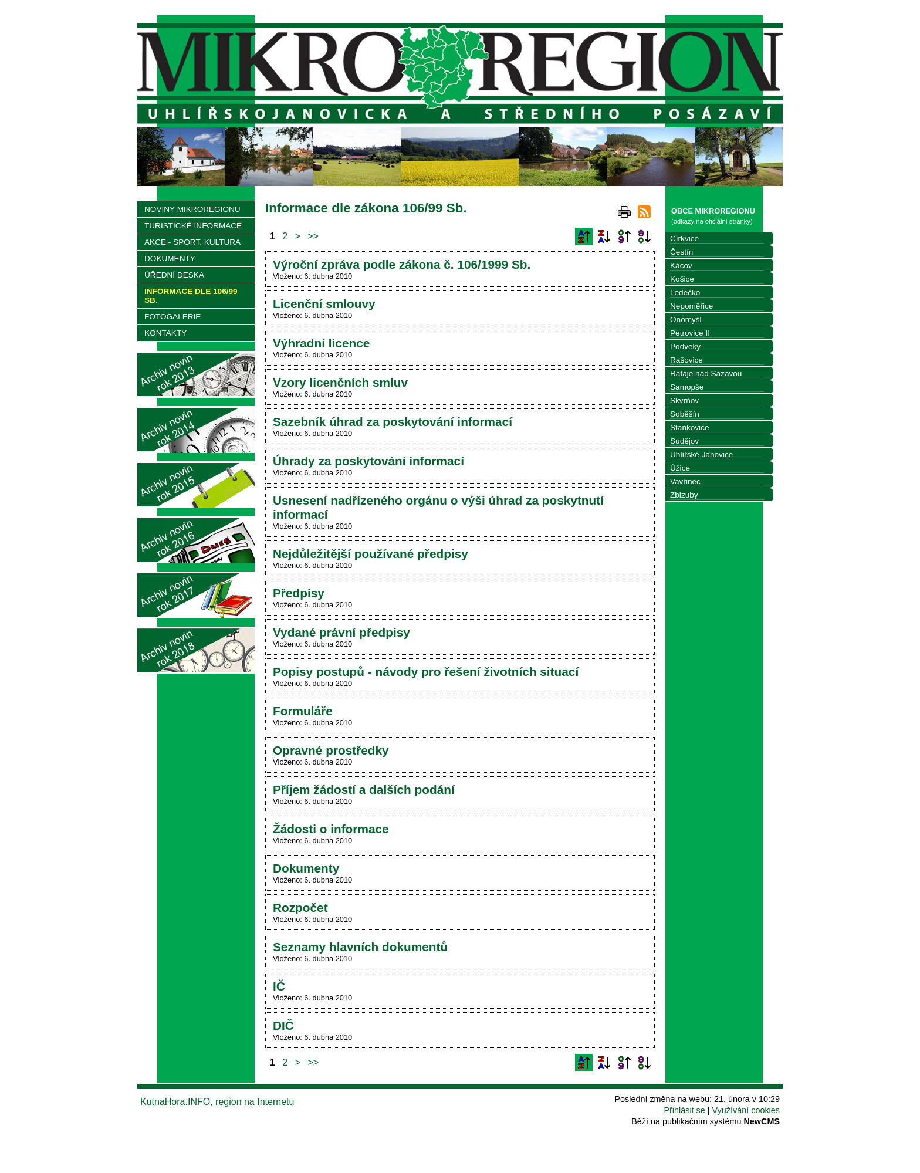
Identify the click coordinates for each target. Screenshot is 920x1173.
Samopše (686, 387)
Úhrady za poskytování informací (368, 461)
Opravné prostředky (331, 750)
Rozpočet (300, 907)
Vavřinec (685, 481)
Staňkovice (689, 427)
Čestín (681, 252)
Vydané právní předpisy (341, 632)
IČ (279, 986)
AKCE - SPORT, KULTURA (192, 242)
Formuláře (303, 711)
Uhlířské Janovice (701, 454)
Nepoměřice (691, 306)
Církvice (684, 238)
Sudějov (684, 441)
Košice (682, 279)
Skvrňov (684, 400)
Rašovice (686, 360)
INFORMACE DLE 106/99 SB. (191, 296)
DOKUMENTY (169, 258)
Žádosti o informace (331, 829)
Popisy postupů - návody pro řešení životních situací (426, 671)
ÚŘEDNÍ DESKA (174, 275)
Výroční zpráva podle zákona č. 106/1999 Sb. (401, 264)
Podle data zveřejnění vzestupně (624, 236)
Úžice (680, 468)
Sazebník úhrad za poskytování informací (392, 421)
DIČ (283, 1025)
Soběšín (684, 414)
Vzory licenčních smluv (340, 382)
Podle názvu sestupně (604, 236)
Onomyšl (686, 319)
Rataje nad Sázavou (706, 373)
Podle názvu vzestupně (584, 236)
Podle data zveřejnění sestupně (644, 236)
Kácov (681, 265)
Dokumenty (306, 868)
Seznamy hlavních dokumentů (360, 947)
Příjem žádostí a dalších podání (364, 789)
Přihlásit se (684, 1110)
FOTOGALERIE (172, 316)
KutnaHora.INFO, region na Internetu (217, 1102)
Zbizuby (684, 495)
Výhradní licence (321, 343)
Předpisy (298, 593)
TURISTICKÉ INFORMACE (193, 225)
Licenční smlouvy (324, 303)
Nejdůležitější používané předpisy (370, 553)
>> (313, 236)
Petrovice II (690, 333)
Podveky (685, 346)
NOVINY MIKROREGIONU (192, 209)
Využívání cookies (746, 1110)
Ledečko (685, 292)
